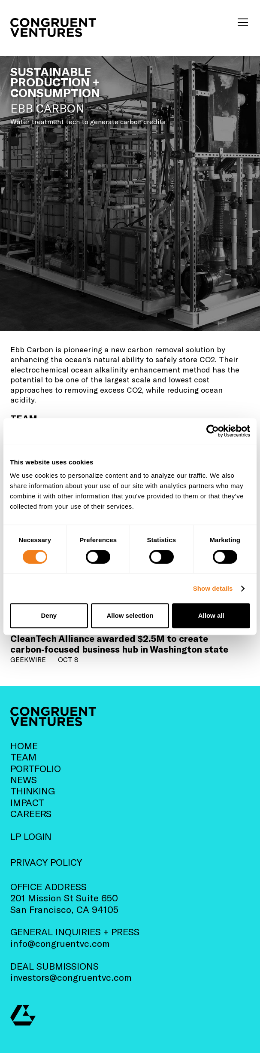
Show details (213, 588)
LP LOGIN (30, 836)
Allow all (211, 615)
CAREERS (30, 813)
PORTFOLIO (35, 768)
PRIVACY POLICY (46, 861)
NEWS (23, 779)
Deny (49, 615)
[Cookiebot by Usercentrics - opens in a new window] (212, 430)
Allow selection (129, 615)
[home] (53, 27)
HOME (24, 745)
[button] (241, 22)
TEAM (23, 756)
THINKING (32, 790)
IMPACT (27, 802)
